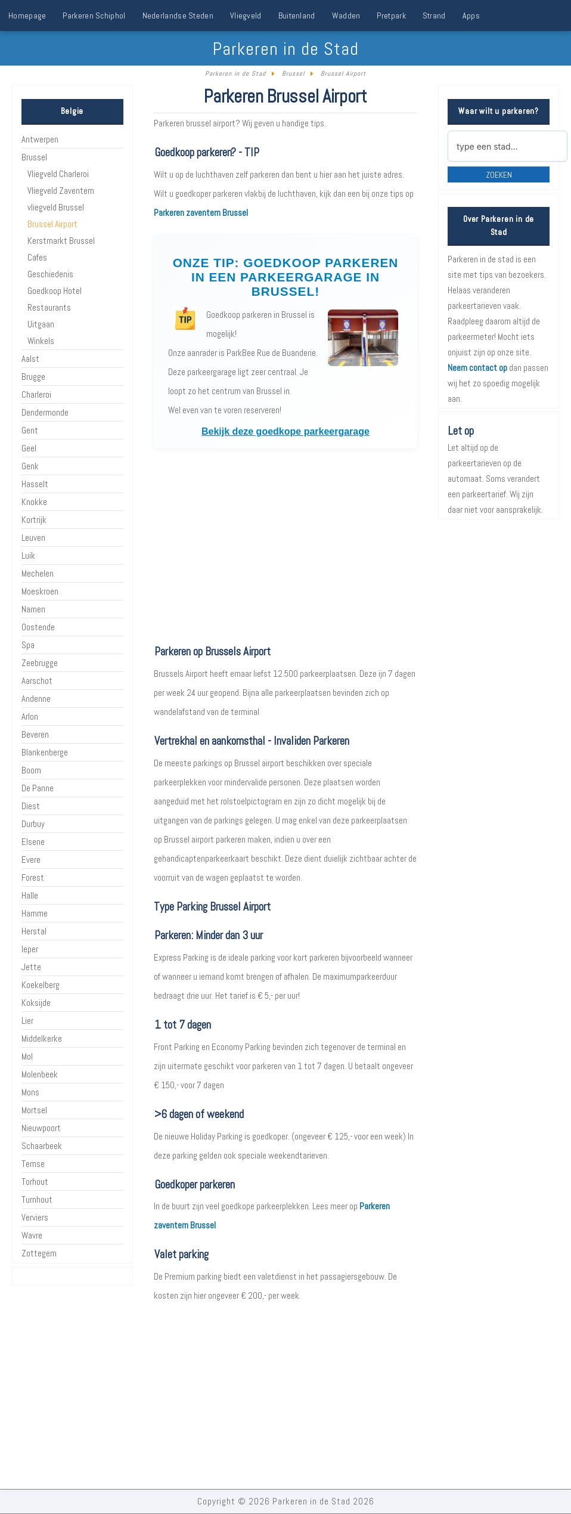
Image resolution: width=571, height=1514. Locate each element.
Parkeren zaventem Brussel (201, 212)
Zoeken (499, 174)
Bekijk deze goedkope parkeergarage (285, 431)
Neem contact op (477, 367)
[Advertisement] (285, 546)
